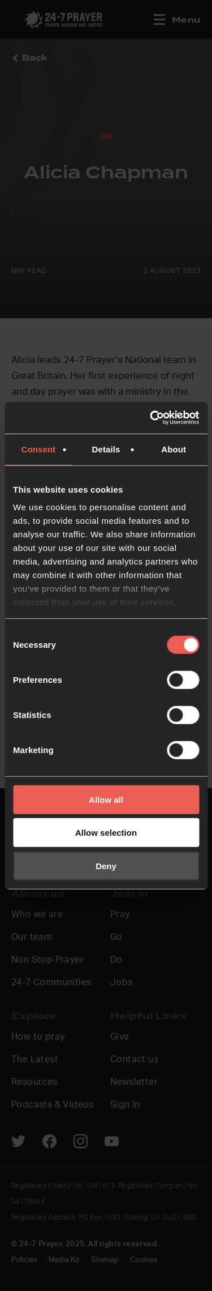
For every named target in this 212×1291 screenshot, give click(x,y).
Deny (106, 865)
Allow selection (106, 832)
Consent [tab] (38, 449)
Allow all (106, 799)
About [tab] (173, 449)
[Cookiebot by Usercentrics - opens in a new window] (151, 418)
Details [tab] (106, 449)
